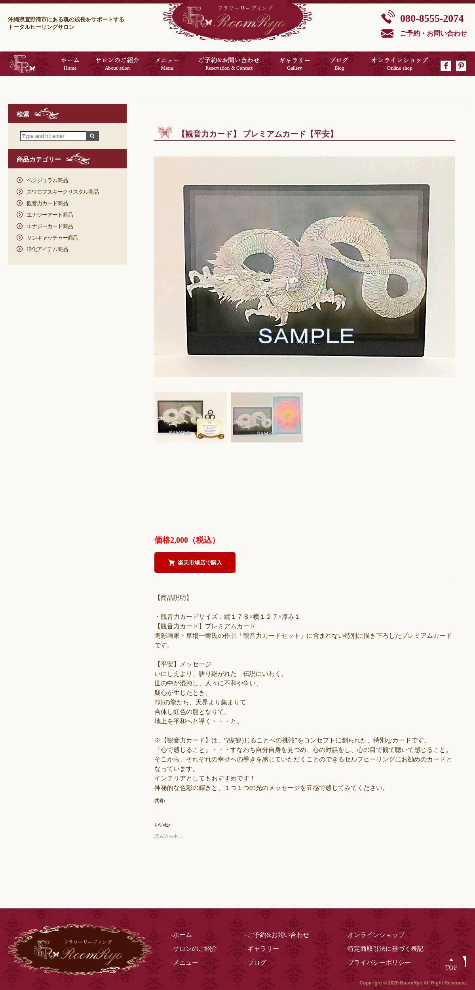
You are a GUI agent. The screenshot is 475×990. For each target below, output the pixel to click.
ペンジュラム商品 (47, 180)
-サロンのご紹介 (194, 948)
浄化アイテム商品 (47, 249)
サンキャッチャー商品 (52, 238)
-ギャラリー (262, 948)
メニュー (167, 64)
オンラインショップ (400, 64)
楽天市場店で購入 (200, 562)
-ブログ (255, 962)
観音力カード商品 (47, 203)
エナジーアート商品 (50, 215)
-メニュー (184, 962)
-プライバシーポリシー (378, 962)
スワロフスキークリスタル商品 (63, 192)
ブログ (339, 64)
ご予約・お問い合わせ (433, 33)
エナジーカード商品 (50, 226)
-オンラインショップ (375, 934)
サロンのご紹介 (117, 64)
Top (451, 964)
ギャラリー (294, 64)
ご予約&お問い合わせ (229, 64)
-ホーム (181, 934)
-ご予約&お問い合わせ (277, 934)
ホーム (70, 64)
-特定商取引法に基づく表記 (385, 948)
